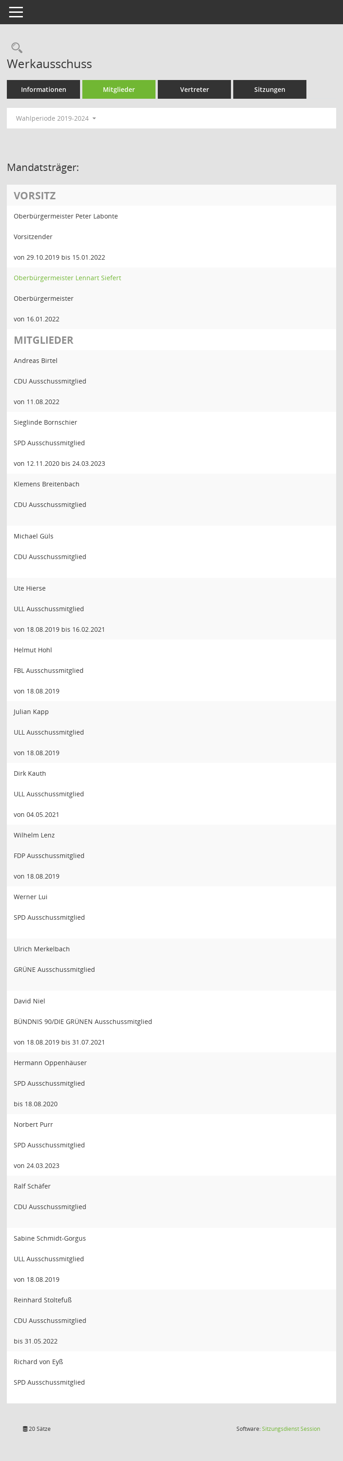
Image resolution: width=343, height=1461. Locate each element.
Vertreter (194, 89)
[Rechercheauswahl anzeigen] (14, 48)
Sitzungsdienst (291, 1429)
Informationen (43, 89)
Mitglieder (119, 89)
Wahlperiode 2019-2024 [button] (56, 118)
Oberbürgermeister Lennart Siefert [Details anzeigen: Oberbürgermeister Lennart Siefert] (67, 277)
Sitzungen (269, 89)
